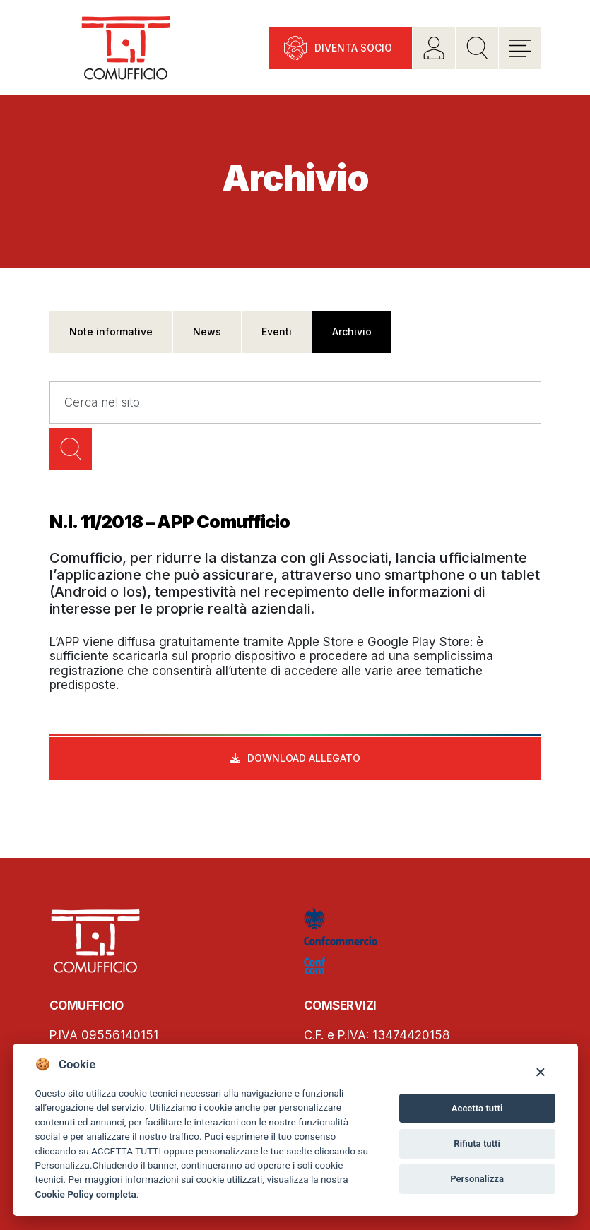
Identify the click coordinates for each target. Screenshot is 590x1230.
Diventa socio (353, 48)
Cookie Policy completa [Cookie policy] (85, 1194)
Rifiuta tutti (477, 1143)
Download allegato (303, 758)
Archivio (352, 332)
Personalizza (62, 1165)
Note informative (111, 332)
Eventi (276, 332)
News (207, 332)
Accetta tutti (477, 1108)
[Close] (540, 1071)
